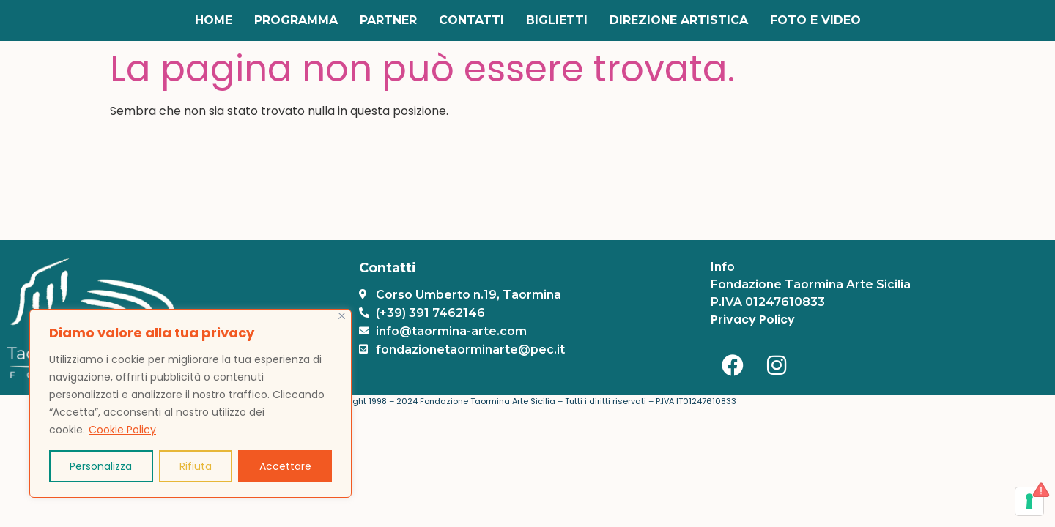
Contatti (471, 20)
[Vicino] (341, 316)
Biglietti (557, 20)
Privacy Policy (753, 319)
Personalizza (101, 466)
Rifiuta (195, 466)
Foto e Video (815, 20)
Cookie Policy (122, 429)
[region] (190, 403)
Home (213, 20)
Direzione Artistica (679, 20)
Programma (296, 20)
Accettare (285, 466)
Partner (388, 20)
